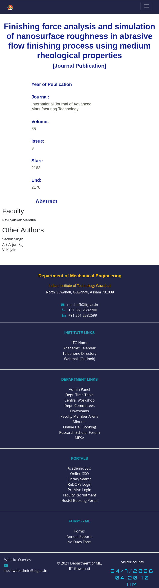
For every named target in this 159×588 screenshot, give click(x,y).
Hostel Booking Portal (79, 500)
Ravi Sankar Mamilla (19, 220)
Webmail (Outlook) (79, 358)
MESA (79, 437)
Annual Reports (80, 536)
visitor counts (132, 562)
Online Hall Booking (79, 427)
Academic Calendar (79, 348)
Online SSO (79, 473)
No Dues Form (79, 541)
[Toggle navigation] (146, 6)
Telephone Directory (79, 353)
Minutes (79, 421)
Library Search (80, 479)
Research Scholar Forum (79, 432)
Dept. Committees (79, 405)
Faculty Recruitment (79, 495)
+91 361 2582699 (79, 315)
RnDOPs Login (79, 484)
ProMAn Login (79, 489)
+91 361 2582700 (79, 310)
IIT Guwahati (79, 568)
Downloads (79, 410)
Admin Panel (79, 389)
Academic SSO (79, 468)
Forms (79, 531)
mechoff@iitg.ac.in (79, 304)
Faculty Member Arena (80, 416)
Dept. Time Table (79, 394)
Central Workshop (79, 400)
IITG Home (79, 342)
